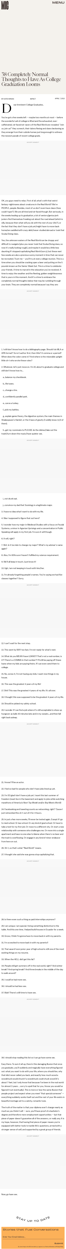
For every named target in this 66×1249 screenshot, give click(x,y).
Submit (58, 1243)
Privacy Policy (59, 1246)
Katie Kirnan (9, 99)
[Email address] (33, 1236)
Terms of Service (49, 1246)
